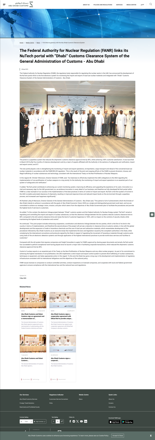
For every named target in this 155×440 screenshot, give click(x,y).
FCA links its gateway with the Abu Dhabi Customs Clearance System (64, 42)
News (38, 42)
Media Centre (30, 42)
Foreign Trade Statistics (27, 403)
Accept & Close (117, 436)
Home (21, 42)
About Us (86, 5)
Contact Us (112, 407)
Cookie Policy (103, 436)
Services (119, 5)
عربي (142, 4)
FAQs (51, 403)
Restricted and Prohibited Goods (30, 407)
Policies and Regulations (103, 5)
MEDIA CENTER (131, 5)
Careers (111, 403)
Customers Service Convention (58, 399)
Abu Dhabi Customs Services (28, 399)
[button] (152, 214)
